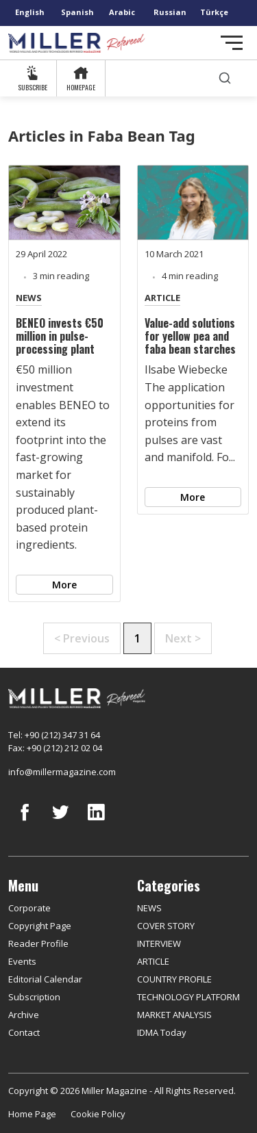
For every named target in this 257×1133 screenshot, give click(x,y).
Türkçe (214, 12)
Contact (24, 1032)
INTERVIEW (159, 943)
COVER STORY (166, 926)
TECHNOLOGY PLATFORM (188, 997)
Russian (170, 12)
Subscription (34, 997)
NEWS (29, 297)
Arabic (122, 12)
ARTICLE (162, 297)
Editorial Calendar (45, 979)
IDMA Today (161, 1032)
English (30, 12)
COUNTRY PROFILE (174, 979)
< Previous (82, 638)
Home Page (32, 1114)
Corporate (29, 908)
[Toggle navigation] (231, 43)
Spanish (77, 12)
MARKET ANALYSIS (174, 1014)
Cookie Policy (98, 1114)
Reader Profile (38, 943)
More (64, 584)
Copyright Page (39, 926)
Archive (23, 1014)
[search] (225, 78)
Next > (183, 638)
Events (22, 961)
